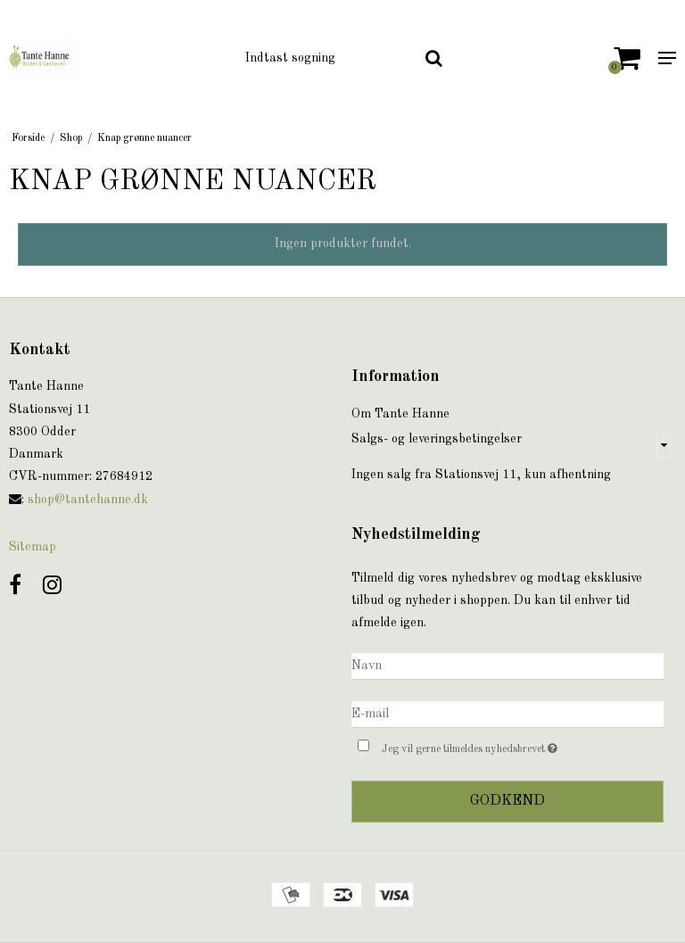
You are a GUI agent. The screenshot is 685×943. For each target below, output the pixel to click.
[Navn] (507, 666)
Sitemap (32, 547)
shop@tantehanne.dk (88, 499)
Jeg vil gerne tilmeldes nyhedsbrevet (514, 746)
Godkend (507, 801)
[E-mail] (507, 714)
